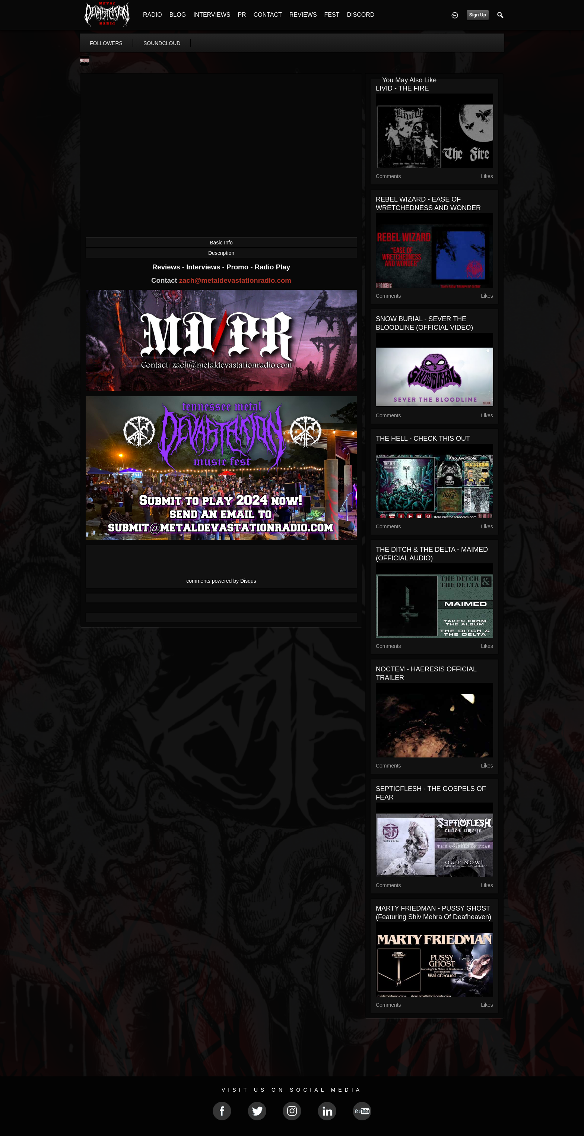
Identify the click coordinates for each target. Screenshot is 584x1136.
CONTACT (268, 15)
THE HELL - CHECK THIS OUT (423, 438)
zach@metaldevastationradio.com (235, 280)
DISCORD (360, 15)
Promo (238, 267)
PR (242, 15)
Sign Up (477, 15)
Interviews (204, 267)
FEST (332, 15)
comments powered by (221, 581)
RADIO (152, 15)
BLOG (177, 15)
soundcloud (162, 43)
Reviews (167, 267)
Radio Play (272, 267)
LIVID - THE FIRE (402, 88)
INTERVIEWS (211, 15)
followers (106, 43)
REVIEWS (303, 15)
